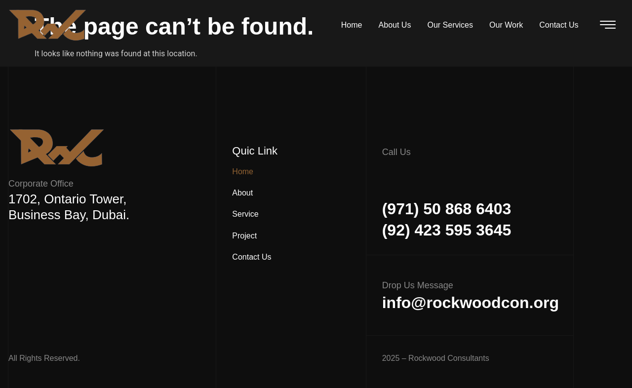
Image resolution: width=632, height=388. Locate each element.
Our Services (453, 25)
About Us (400, 25)
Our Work (508, 25)
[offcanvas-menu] (607, 25)
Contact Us (559, 25)
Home (358, 25)
